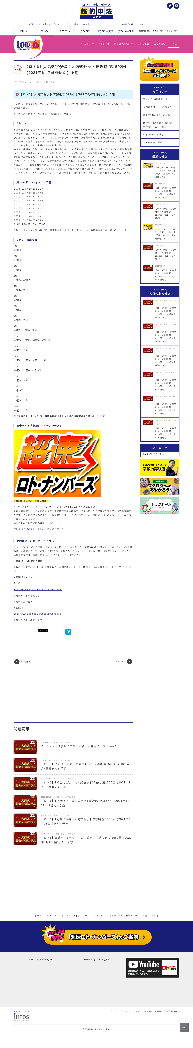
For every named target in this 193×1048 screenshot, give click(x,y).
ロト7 (40, 916)
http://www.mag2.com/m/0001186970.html (38, 614)
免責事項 (148, 1011)
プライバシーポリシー (131, 1011)
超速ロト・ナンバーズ (38, 529)
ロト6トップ (87, 44)
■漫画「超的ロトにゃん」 (134, 24)
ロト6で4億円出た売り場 (156, 115)
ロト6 (49, 916)
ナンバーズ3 (84, 916)
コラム (173, 44)
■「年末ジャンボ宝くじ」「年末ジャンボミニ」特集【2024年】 (59, 24)
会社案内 (114, 1011)
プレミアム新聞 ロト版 (155, 99)
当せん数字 (160, 44)
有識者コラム (132, 916)
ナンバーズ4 (100, 916)
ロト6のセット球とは (154, 134)
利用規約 (159, 1011)
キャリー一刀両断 (152, 142)
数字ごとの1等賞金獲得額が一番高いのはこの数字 (158, 125)
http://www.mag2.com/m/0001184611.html (38, 589)
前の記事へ (22, 661)
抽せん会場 (143, 44)
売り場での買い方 (123, 44)
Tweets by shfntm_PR (40, 959)
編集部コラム (116, 916)
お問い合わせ (172, 1011)
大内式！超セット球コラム (157, 107)
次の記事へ (124, 661)
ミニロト (59, 916)
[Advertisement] (73, 693)
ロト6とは (103, 44)
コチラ (63, 113)
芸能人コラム (149, 916)
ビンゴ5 (71, 916)
